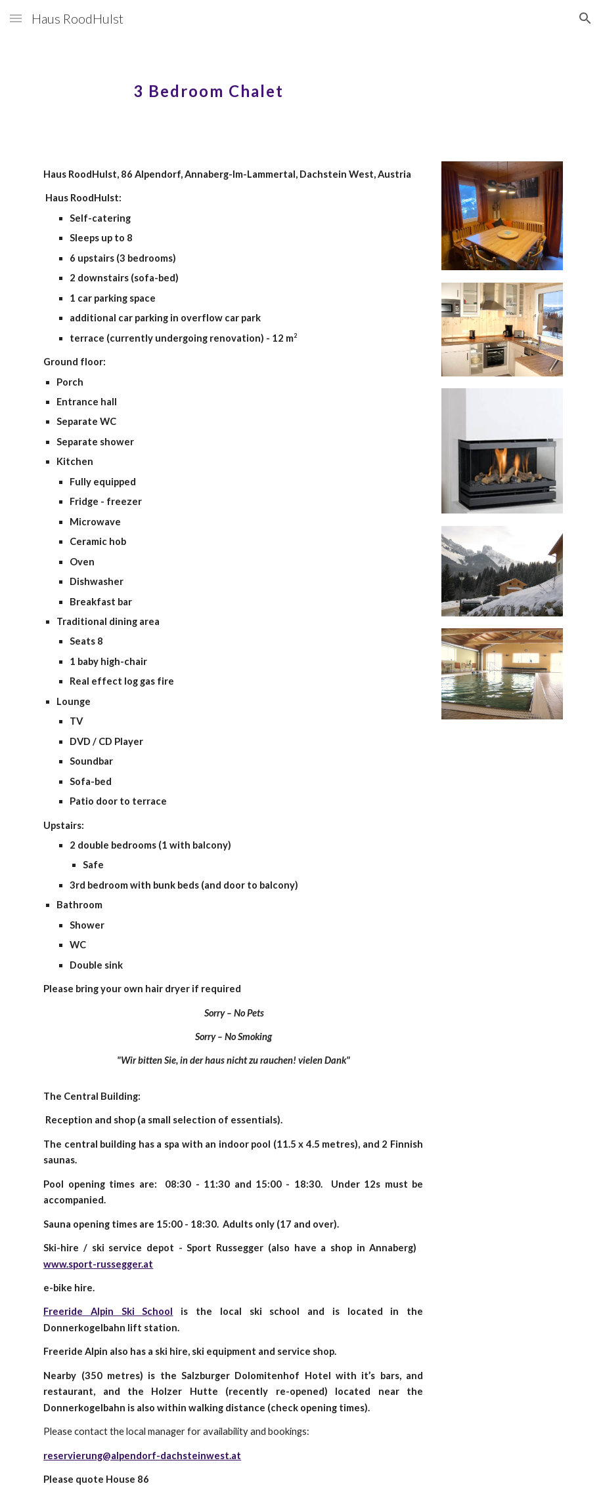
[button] (16, 18)
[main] (301, 82)
